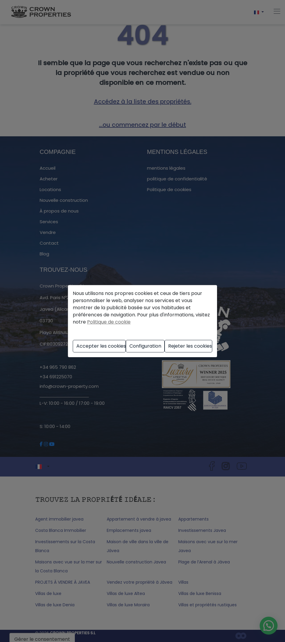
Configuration (145, 346)
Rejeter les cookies (190, 346)
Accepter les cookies (101, 346)
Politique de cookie (109, 321)
